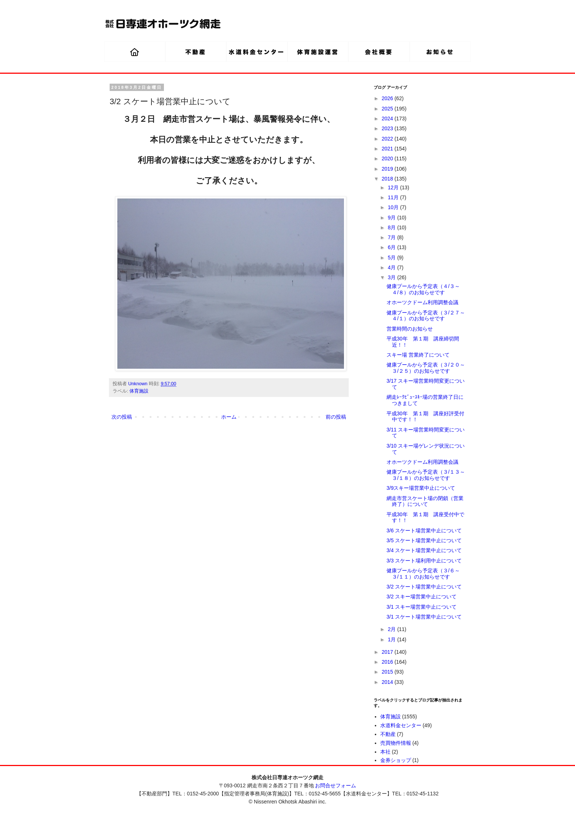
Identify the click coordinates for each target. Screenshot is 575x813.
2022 (388, 139)
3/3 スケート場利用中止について (424, 561)
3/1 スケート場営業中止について (424, 617)
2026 (388, 98)
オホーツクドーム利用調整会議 (422, 302)
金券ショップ (395, 760)
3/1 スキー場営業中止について (422, 607)
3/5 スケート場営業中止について (424, 540)
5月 (392, 257)
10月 (394, 207)
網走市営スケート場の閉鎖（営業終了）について (425, 501)
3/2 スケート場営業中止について (424, 587)
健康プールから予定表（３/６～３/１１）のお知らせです (423, 574)
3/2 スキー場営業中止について (422, 596)
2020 (388, 158)
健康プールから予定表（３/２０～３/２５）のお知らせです (426, 368)
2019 (388, 169)
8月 (392, 227)
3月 (392, 277)
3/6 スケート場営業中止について (424, 530)
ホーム (229, 417)
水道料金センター (400, 725)
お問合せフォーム (335, 785)
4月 (392, 267)
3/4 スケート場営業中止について (424, 550)
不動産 (388, 734)
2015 (388, 672)
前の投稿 (336, 417)
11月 (394, 197)
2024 (388, 118)
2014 (388, 682)
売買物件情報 (395, 743)
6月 (392, 247)
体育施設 (139, 391)
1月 (392, 639)
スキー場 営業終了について (418, 355)
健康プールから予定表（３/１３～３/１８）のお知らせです (426, 475)
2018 (388, 179)
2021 (388, 149)
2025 (388, 109)
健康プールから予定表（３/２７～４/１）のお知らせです (426, 316)
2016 (388, 662)
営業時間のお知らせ (410, 329)
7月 (392, 237)
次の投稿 (121, 417)
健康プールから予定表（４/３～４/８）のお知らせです (423, 289)
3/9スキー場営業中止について (421, 488)
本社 (385, 752)
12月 (394, 187)
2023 (388, 128)
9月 (392, 217)
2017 (388, 652)
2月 (392, 629)
